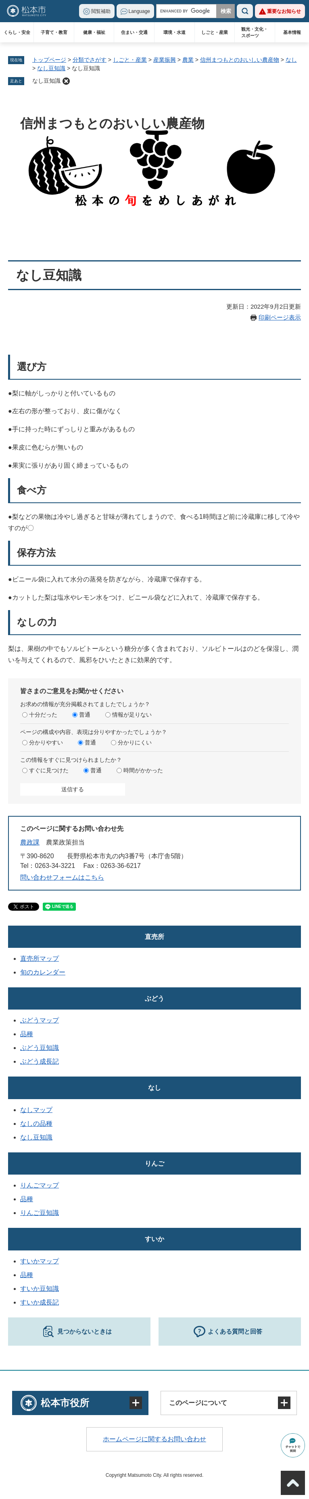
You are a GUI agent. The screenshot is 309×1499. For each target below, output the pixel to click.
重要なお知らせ (284, 11)
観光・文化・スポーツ (254, 32)
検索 (245, 11)
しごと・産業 (214, 32)
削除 (66, 81)
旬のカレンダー (42, 972)
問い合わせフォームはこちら (62, 877)
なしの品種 (36, 1123)
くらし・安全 (17, 32)
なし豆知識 (51, 68)
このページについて (198, 1402)
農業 (188, 59)
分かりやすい (46, 742)
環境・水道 (174, 32)
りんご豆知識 (39, 1212)
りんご (154, 1163)
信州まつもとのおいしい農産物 (239, 59)
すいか (154, 1239)
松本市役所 (65, 1402)
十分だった (43, 714)
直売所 (154, 936)
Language (139, 11)
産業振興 (164, 59)
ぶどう (154, 998)
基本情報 (292, 32)
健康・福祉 (94, 32)
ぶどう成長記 (39, 1061)
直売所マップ (39, 958)
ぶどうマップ (39, 1020)
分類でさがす (89, 59)
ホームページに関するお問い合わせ (154, 1439)
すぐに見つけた (49, 770)
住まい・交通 (134, 32)
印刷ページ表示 (280, 317)
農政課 (30, 842)
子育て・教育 (54, 32)
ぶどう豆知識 (39, 1047)
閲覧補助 (101, 11)
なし (291, 59)
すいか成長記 (39, 1302)
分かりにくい (135, 742)
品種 (26, 1034)
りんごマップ (39, 1185)
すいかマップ (39, 1261)
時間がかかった (143, 770)
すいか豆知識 (39, 1288)
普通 (84, 714)
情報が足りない (132, 714)
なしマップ (36, 1109)
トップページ (49, 59)
